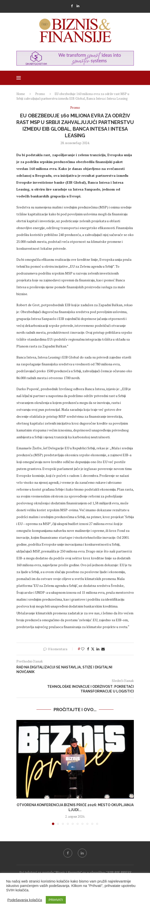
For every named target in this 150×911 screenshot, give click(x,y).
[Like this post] (82, 649)
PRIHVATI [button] (56, 900)
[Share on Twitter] (92, 649)
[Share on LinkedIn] (97, 649)
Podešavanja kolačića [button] (24, 900)
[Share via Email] (103, 649)
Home (20, 94)
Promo (40, 94)
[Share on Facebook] (88, 649)
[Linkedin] (78, 6)
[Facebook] (72, 6)
